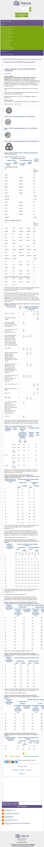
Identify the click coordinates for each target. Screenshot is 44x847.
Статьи (3, 24)
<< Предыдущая (15, 770)
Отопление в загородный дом (12, 813)
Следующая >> (29, 770)
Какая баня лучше (9, 816)
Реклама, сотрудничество (7, 54)
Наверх (22, 770)
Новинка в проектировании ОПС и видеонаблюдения (17, 823)
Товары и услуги (5, 51)
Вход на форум (21, 13)
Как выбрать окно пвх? (10, 810)
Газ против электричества (11, 819)
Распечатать (22, 773)
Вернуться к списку (22, 766)
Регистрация (22, 16)
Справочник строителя (6, 27)
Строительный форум (6, 21)
